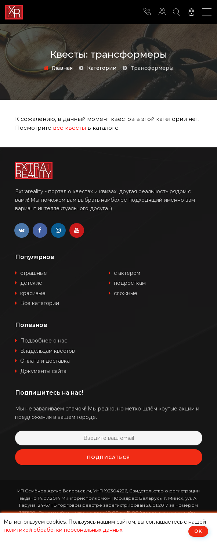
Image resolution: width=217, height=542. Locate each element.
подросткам (130, 283)
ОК (198, 531)
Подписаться (108, 457)
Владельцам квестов (47, 351)
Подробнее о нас (43, 340)
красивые (33, 293)
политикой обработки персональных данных (63, 530)
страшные (33, 273)
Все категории (39, 303)
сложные (125, 293)
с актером (127, 273)
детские (31, 283)
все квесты (69, 127)
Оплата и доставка (45, 361)
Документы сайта (43, 371)
